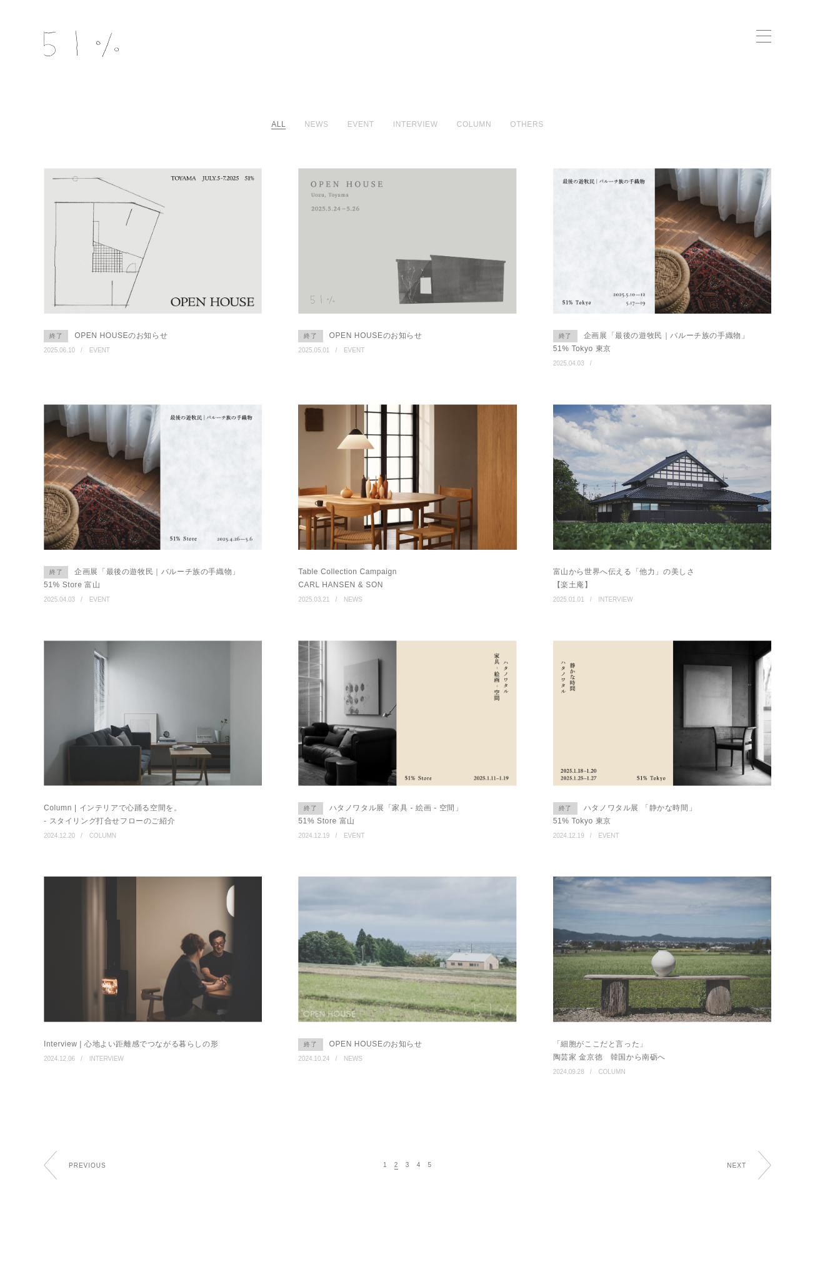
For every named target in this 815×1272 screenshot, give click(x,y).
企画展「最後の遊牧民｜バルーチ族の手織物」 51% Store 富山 (142, 577)
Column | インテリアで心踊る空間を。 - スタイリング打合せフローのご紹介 (112, 814)
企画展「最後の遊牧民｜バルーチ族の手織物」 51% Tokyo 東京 (651, 341)
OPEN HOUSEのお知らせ (106, 336)
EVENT (99, 350)
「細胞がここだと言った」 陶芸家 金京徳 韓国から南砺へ (609, 1050)
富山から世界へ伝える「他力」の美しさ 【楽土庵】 (624, 578)
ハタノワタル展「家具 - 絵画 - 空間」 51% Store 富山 (380, 813)
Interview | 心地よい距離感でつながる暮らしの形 (131, 1044)
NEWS (353, 599)
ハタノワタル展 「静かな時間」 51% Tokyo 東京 (625, 813)
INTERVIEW (615, 599)
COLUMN (102, 835)
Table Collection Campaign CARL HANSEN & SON (347, 578)
